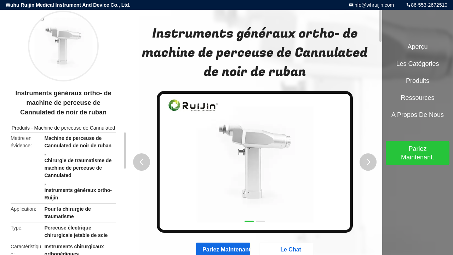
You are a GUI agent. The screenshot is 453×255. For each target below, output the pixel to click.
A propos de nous (417, 114)
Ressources (417, 97)
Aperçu (417, 46)
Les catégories (417, 63)
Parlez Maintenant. (417, 153)
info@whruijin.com (374, 5)
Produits (21, 128)
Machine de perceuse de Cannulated (74, 128)
